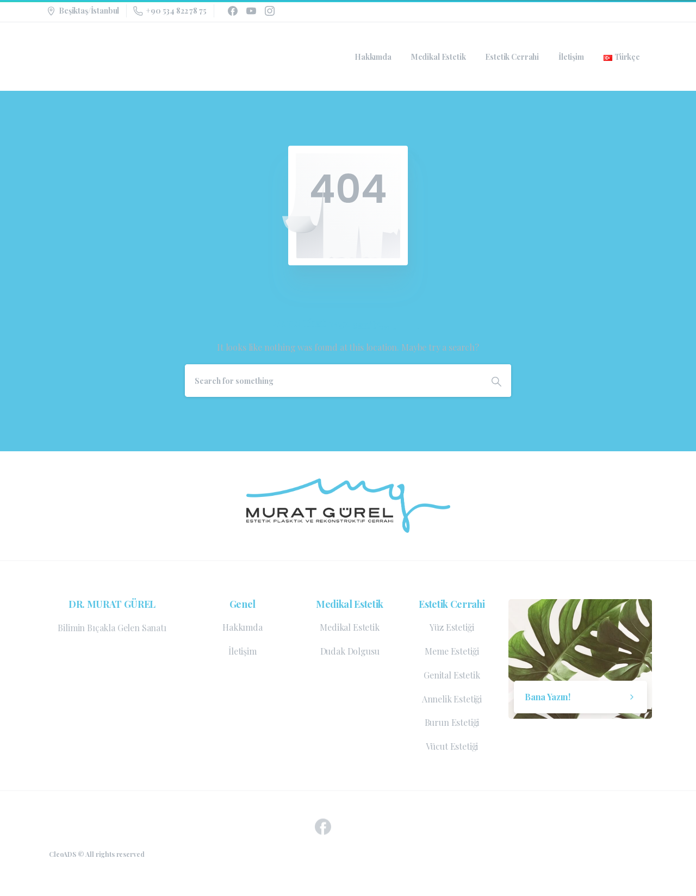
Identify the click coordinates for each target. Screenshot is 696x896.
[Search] (333, 380)
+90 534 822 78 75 (169, 10)
